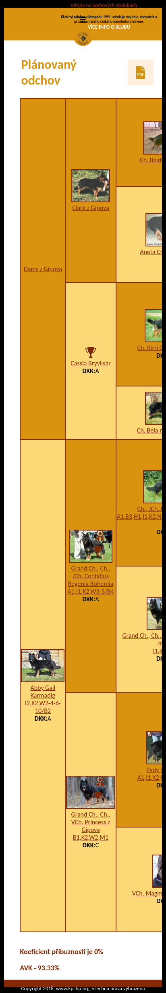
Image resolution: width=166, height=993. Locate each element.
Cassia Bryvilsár (90, 363)
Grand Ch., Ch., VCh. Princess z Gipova (90, 822)
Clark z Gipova (90, 208)
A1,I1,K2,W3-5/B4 (91, 591)
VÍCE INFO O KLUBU (109, 27)
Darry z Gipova (43, 269)
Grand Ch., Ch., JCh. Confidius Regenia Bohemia (91, 576)
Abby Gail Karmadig (42, 691)
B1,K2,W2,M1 (90, 837)
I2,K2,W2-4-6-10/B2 (43, 707)
